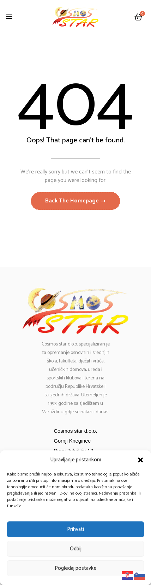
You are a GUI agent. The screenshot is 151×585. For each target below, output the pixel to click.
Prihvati (75, 529)
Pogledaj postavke (76, 568)
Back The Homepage (72, 201)
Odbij (75, 548)
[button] (140, 459)
